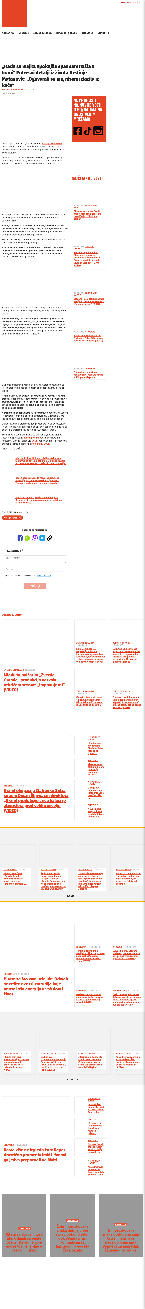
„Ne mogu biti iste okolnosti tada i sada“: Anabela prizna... (95, 1128)
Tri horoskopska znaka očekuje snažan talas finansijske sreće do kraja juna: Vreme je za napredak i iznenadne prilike (121, 1240)
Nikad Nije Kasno (66, 32)
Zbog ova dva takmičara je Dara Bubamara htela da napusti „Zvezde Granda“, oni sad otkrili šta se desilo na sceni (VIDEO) (127, 702)
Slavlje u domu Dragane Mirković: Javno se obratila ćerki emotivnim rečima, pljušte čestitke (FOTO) (126, 954)
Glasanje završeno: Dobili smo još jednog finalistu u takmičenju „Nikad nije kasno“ (87, 215)
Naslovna (8, 32)
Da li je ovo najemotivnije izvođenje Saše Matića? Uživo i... (96, 792)
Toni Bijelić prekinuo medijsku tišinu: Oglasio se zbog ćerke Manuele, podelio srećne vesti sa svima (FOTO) (90, 956)
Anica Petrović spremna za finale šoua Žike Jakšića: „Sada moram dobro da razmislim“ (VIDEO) (128, 1062)
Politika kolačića (44, 575)
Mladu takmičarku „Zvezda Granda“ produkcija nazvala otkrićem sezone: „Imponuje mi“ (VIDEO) (34, 682)
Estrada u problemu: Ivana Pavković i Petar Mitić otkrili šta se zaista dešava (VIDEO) (88, 338)
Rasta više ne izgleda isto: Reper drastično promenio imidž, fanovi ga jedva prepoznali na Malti (35, 1155)
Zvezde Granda (42, 32)
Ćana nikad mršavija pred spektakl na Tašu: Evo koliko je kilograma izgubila (88, 375)
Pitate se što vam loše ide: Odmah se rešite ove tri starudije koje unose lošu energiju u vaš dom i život (36, 986)
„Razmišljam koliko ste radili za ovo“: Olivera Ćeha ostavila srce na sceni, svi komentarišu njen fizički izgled (90, 1062)
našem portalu (31, 437)
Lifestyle (87, 32)
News (20, 90)
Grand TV (103, 32)
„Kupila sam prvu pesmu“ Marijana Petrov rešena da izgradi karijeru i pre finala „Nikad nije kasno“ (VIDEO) (16, 1063)
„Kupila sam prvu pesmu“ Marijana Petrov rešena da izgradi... (96, 748)
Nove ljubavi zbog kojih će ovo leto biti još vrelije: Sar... (96, 813)
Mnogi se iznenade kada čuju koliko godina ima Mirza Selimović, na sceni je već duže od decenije (89, 701)
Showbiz (23, 32)
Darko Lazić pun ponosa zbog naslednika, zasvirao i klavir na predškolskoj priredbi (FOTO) (90, 998)
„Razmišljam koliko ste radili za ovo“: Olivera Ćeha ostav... (96, 1108)
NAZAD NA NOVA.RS (129, 3)
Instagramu (40, 443)
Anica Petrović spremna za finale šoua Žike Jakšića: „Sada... (96, 1171)
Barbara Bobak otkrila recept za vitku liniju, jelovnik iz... (96, 1148)
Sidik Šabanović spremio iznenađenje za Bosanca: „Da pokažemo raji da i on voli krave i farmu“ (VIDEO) (39, 500)
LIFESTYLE (24, 1228)
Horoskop (119, 991)
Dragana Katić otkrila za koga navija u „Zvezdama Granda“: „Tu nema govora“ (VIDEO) (89, 301)
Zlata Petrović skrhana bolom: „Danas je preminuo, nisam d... (96, 769)
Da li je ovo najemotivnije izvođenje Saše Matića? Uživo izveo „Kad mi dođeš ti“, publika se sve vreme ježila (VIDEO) (53, 1063)
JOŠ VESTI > (72, 896)
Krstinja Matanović (52, 143)
